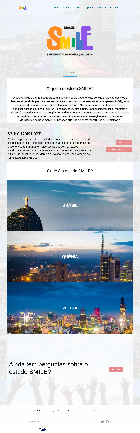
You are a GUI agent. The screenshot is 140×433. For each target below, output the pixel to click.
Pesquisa (88, 7)
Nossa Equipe (66, 8)
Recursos (101, 7)
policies (87, 430)
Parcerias (77, 8)
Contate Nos (113, 8)
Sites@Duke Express (54, 430)
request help (98, 430)
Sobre (55, 8)
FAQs (92, 430)
